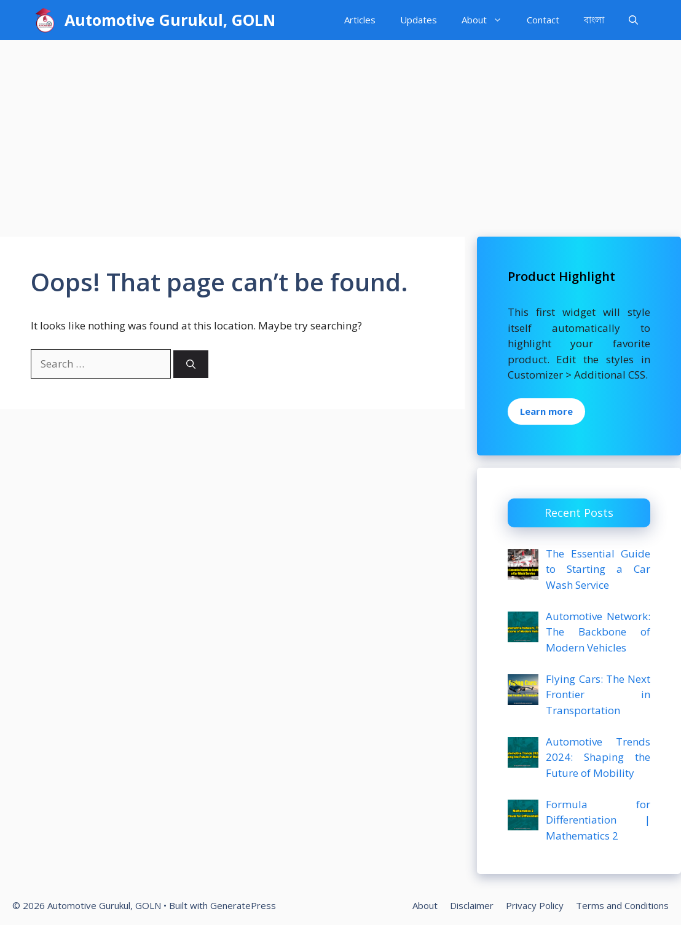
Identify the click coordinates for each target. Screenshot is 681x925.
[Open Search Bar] (633, 20)
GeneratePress (243, 905)
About (488, 20)
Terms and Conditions (622, 905)
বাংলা (594, 20)
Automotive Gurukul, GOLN (170, 19)
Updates (418, 20)
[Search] (190, 364)
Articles (360, 20)
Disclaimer (472, 905)
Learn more (546, 411)
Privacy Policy (535, 905)
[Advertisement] (340, 132)
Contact (543, 20)
